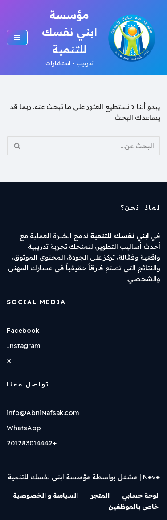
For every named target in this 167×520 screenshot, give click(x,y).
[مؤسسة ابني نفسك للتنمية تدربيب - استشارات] (100, 37)
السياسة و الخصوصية (45, 495)
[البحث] (93, 145)
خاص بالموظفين (133, 507)
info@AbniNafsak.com (43, 412)
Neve (151, 477)
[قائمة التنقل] (17, 37)
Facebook (23, 330)
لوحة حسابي (140, 495)
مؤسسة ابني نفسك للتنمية (49, 477)
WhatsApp (24, 428)
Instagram (24, 345)
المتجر (100, 495)
